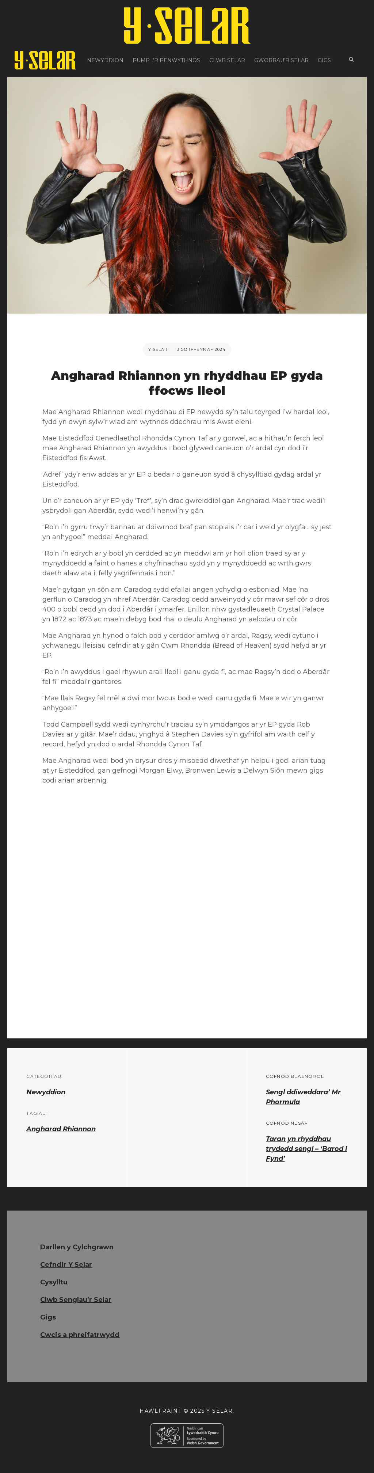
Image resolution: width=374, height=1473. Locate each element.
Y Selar (158, 349)
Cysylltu (54, 1282)
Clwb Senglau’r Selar (75, 1300)
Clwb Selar (227, 60)
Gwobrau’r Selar (281, 60)
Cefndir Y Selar (66, 1265)
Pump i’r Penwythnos (166, 60)
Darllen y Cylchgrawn (77, 1247)
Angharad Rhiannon (61, 1129)
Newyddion (105, 60)
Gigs (324, 60)
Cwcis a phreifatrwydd (79, 1335)
